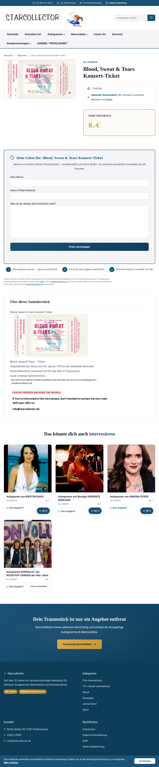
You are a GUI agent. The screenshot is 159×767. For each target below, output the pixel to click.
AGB (42, 282)
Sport (86, 709)
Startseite (12, 34)
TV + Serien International (96, 686)
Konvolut (117, 34)
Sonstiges (88, 698)
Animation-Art (33, 34)
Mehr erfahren (11, 762)
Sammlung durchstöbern (79, 644)
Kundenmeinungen (18, 43)
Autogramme (55, 34)
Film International (92, 680)
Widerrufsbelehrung (59, 282)
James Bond (90, 703)
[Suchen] (151, 18)
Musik (86, 692)
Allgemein (22, 55)
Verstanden (145, 761)
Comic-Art (100, 34)
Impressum (89, 729)
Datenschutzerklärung (34, 284)
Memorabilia (78, 34)
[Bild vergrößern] (69, 92)
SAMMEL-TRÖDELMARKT (52, 43)
